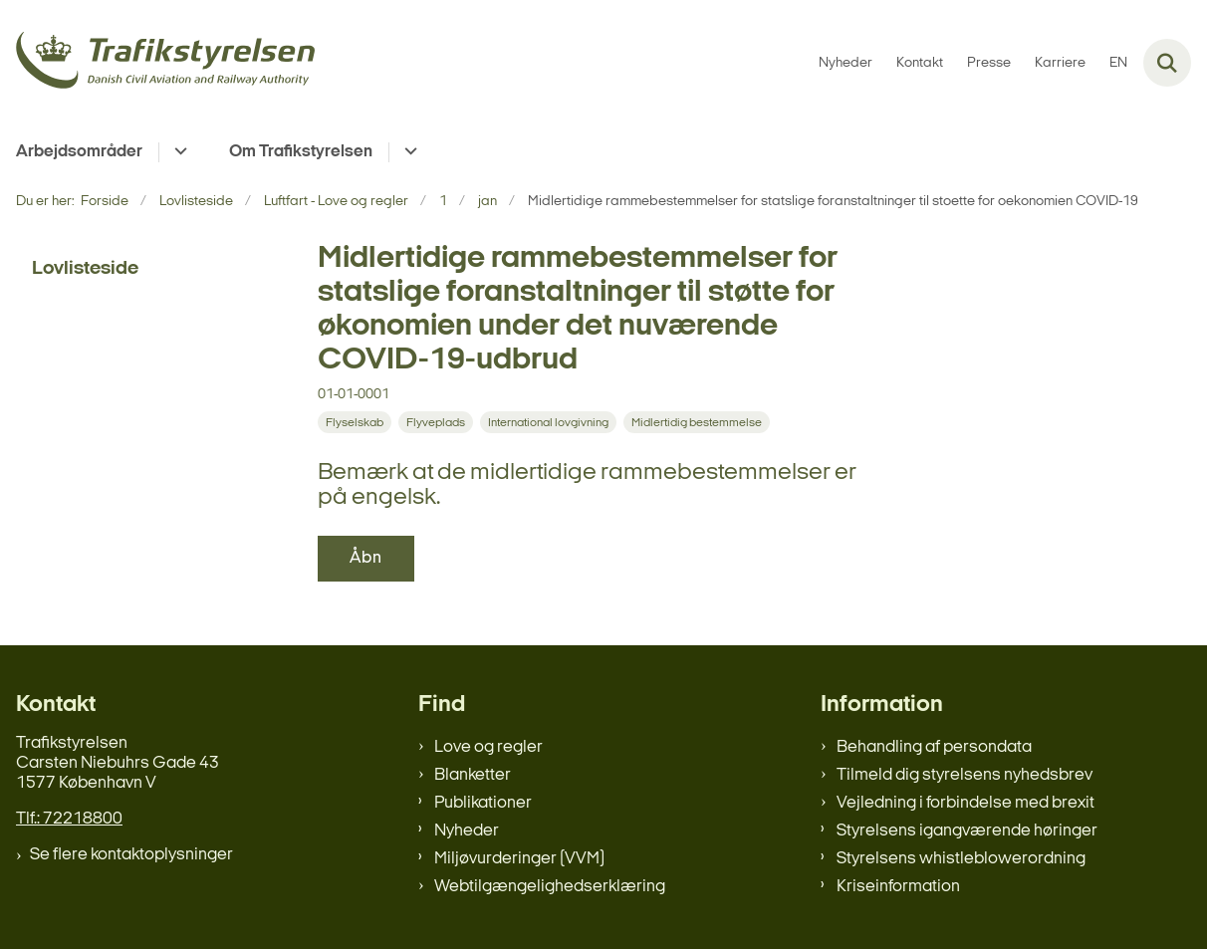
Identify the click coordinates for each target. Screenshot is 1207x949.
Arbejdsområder (79, 151)
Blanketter (472, 775)
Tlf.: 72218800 (69, 819)
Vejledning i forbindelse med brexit (965, 803)
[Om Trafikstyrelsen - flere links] (407, 152)
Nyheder (466, 831)
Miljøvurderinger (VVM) (519, 858)
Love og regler (488, 747)
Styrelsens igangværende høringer (967, 831)
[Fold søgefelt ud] (1167, 63)
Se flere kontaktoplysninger (131, 854)
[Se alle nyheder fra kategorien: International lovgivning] (548, 422)
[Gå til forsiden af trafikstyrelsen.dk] (157, 63)
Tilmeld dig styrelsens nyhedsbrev (964, 775)
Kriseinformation (898, 886)
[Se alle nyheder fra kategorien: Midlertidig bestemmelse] (696, 422)
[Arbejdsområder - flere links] (177, 152)
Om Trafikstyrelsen (300, 151)
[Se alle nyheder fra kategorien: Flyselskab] (354, 422)
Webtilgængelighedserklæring (549, 886)
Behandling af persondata (934, 747)
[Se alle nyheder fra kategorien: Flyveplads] (435, 422)
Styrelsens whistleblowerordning (961, 858)
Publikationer (483, 803)
